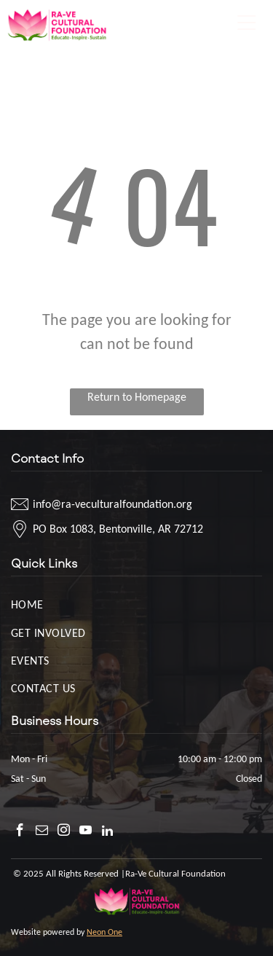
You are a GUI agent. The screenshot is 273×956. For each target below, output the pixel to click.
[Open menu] (246, 23)
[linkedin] (107, 832)
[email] (42, 832)
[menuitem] (136, 604)
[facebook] (20, 832)
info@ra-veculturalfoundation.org (112, 504)
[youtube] (85, 832)
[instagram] (64, 832)
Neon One (104, 932)
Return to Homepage (136, 397)
